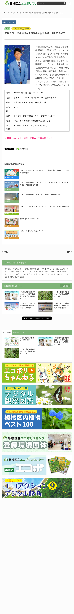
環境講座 (8, 189)
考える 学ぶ (8, 226)
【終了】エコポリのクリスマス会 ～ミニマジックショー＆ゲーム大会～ (44, 208)
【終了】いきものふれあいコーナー (32, 231)
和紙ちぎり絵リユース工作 (29, 219)
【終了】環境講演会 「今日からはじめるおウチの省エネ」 (40, 194)
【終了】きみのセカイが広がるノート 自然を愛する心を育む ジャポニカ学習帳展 (44, 171)
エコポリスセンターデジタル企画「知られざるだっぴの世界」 (27, 305)
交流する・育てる (10, 213)
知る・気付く (9, 177)
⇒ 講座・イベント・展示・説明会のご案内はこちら (28, 138)
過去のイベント (8, 22)
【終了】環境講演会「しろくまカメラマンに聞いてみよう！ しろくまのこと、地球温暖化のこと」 (44, 184)
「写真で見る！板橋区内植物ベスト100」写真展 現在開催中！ (61, 305)
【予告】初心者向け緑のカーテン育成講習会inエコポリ (61, 294)
